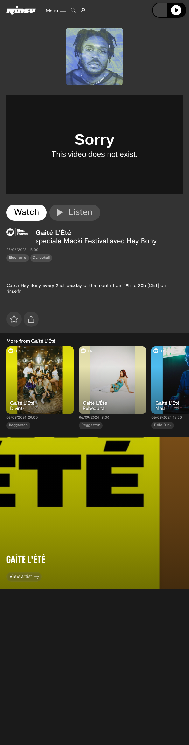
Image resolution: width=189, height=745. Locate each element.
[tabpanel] (94, 144)
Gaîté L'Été (53, 232)
